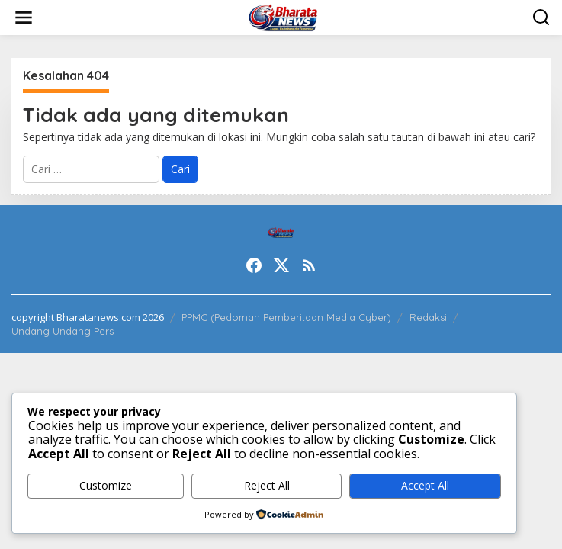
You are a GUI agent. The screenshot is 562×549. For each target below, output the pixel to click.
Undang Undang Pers (62, 331)
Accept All (425, 485)
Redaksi (428, 317)
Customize (105, 485)
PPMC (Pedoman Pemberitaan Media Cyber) (286, 317)
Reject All (267, 485)
